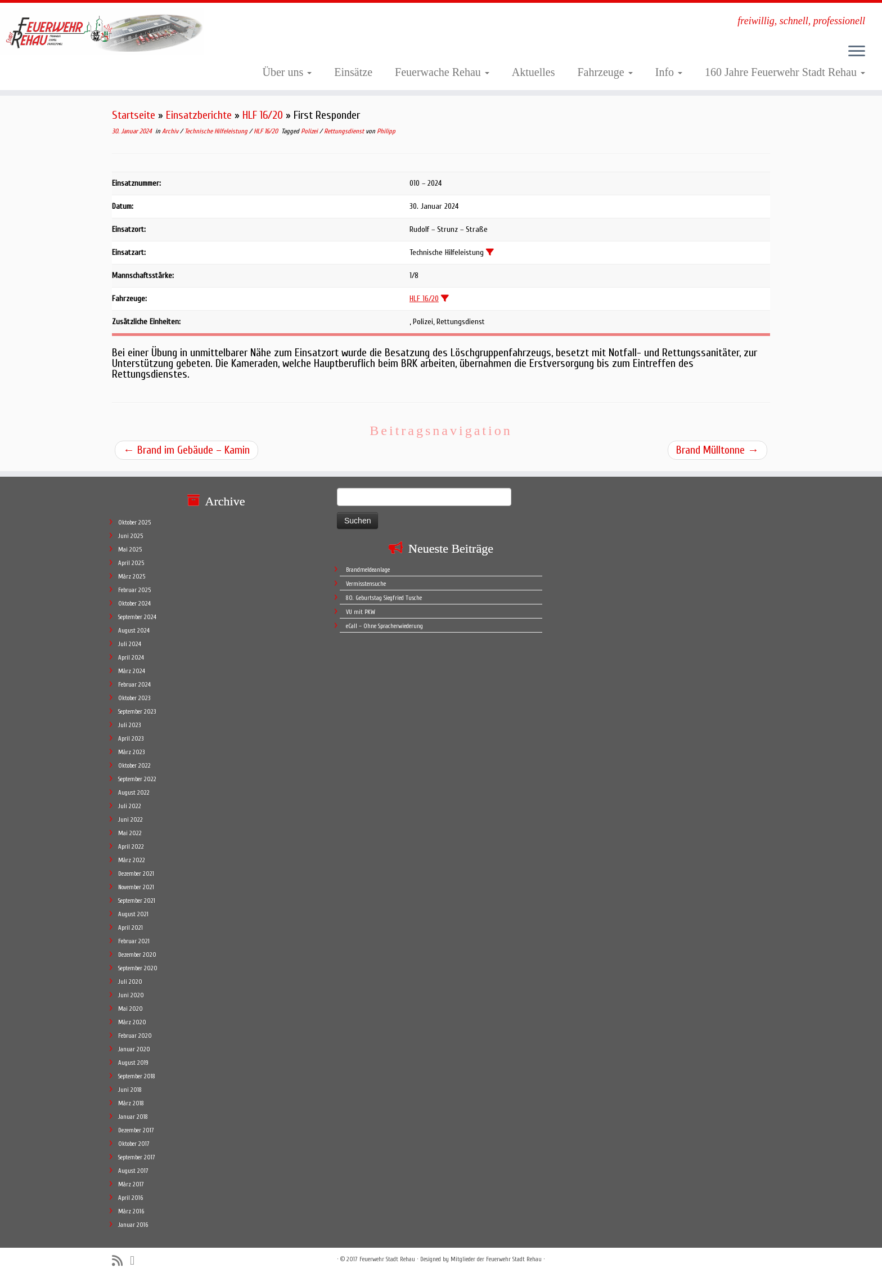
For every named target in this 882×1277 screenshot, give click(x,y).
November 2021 (136, 887)
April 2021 (130, 927)
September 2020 (138, 968)
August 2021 (133, 914)
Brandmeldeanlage (368, 569)
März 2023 (131, 752)
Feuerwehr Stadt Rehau (387, 1259)
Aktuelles (533, 72)
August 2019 (133, 1063)
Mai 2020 (130, 1008)
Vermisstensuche (366, 584)
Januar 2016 (133, 1225)
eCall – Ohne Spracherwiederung (384, 626)
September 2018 (136, 1076)
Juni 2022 (130, 819)
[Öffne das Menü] (856, 51)
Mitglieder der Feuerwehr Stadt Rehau (496, 1259)
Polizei (310, 131)
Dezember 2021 (136, 873)
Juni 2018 (130, 1090)
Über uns (287, 72)
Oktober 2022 (134, 765)
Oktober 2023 (134, 698)
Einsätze (353, 72)
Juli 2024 (129, 644)
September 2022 (137, 779)
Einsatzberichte (199, 115)
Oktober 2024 (134, 603)
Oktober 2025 (134, 522)
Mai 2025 (130, 549)
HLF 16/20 (262, 115)
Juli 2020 (130, 981)
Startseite (133, 115)
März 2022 (131, 860)
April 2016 (130, 1198)
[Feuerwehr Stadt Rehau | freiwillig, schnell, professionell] (102, 31)
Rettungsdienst (345, 131)
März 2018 (131, 1103)
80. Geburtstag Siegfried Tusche (384, 598)
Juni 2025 (130, 536)
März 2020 (132, 1022)
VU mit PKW (360, 612)
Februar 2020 (135, 1035)
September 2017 (136, 1157)
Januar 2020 (134, 1049)
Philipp (386, 131)
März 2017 (131, 1184)
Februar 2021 (134, 941)
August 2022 (134, 792)
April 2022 (131, 846)
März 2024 (131, 671)
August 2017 (133, 1171)
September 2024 (137, 617)
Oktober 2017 (134, 1144)
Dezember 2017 (136, 1130)
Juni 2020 (131, 995)
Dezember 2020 (137, 954)
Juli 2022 (129, 806)
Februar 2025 (134, 590)
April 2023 (130, 738)
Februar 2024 (134, 684)
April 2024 (131, 657)
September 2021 (136, 900)
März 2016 (131, 1211)
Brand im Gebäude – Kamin (186, 449)
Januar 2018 (133, 1117)
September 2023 (137, 711)
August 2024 (134, 630)
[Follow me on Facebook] (136, 1260)
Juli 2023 (129, 725)
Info (668, 72)
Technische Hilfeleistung (216, 131)
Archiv (171, 131)
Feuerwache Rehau (442, 72)
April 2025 (131, 563)
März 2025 (131, 576)
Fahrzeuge (604, 72)
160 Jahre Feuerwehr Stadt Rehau (785, 72)
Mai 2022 (130, 833)
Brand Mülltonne (717, 449)
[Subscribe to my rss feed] (121, 1260)
